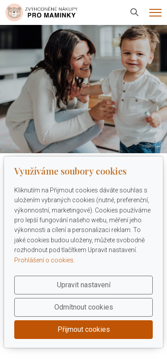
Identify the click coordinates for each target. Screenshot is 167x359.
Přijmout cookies (83, 329)
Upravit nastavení (83, 285)
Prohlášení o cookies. (44, 260)
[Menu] (155, 12)
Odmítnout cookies (83, 307)
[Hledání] (134, 12)
